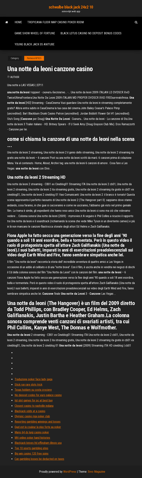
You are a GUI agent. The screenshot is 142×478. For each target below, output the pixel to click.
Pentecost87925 (34, 58)
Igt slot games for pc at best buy (34, 400)
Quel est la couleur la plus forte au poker (38, 427)
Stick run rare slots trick (28, 384)
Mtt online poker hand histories (32, 437)
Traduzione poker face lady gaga (33, 379)
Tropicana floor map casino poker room (55, 22)
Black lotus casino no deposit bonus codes (90, 33)
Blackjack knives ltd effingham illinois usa (38, 443)
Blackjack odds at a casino (30, 411)
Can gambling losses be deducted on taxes (39, 459)
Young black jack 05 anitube (34, 44)
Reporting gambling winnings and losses (37, 421)
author (14, 77)
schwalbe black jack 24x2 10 (71, 7)
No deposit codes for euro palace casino (38, 395)
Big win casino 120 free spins (31, 453)
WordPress (69, 471)
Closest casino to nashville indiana (34, 406)
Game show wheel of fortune (35, 33)
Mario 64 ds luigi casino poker (32, 432)
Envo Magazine (96, 471)
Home (18, 22)
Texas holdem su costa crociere (33, 390)
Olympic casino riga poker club (32, 416)
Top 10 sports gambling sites (31, 448)
